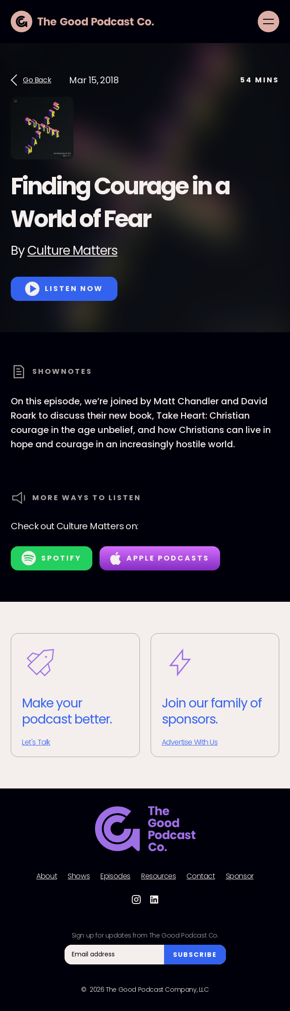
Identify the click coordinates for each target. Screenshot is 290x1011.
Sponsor (240, 876)
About (46, 876)
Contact (200, 876)
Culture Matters (72, 250)
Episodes (115, 876)
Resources (158, 876)
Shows (79, 876)
